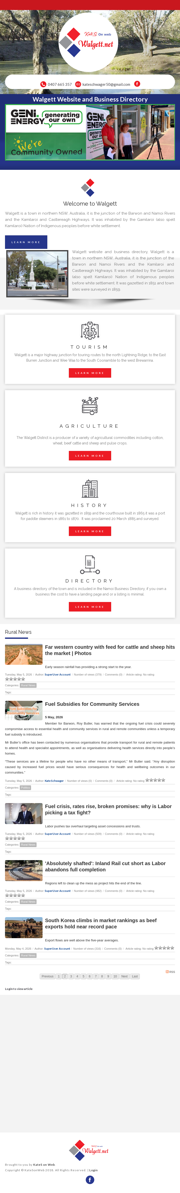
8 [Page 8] (102, 976)
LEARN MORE (26, 242)
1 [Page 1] (59, 976)
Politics (25, 787)
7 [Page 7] (96, 976)
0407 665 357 (60, 84)
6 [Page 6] (90, 976)
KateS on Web (44, 1164)
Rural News (28, 685)
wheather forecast (46, 1126)
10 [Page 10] (115, 976)
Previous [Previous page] (48, 976)
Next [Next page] (124, 976)
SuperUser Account (58, 674)
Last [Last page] (135, 976)
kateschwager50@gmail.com (106, 84)
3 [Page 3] (71, 976)
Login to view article (19, 989)
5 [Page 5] (83, 976)
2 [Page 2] (65, 976)
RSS (170, 971)
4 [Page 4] (77, 976)
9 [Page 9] (108, 976)
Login (93, 1170)
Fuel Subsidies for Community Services (92, 704)
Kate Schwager (54, 780)
